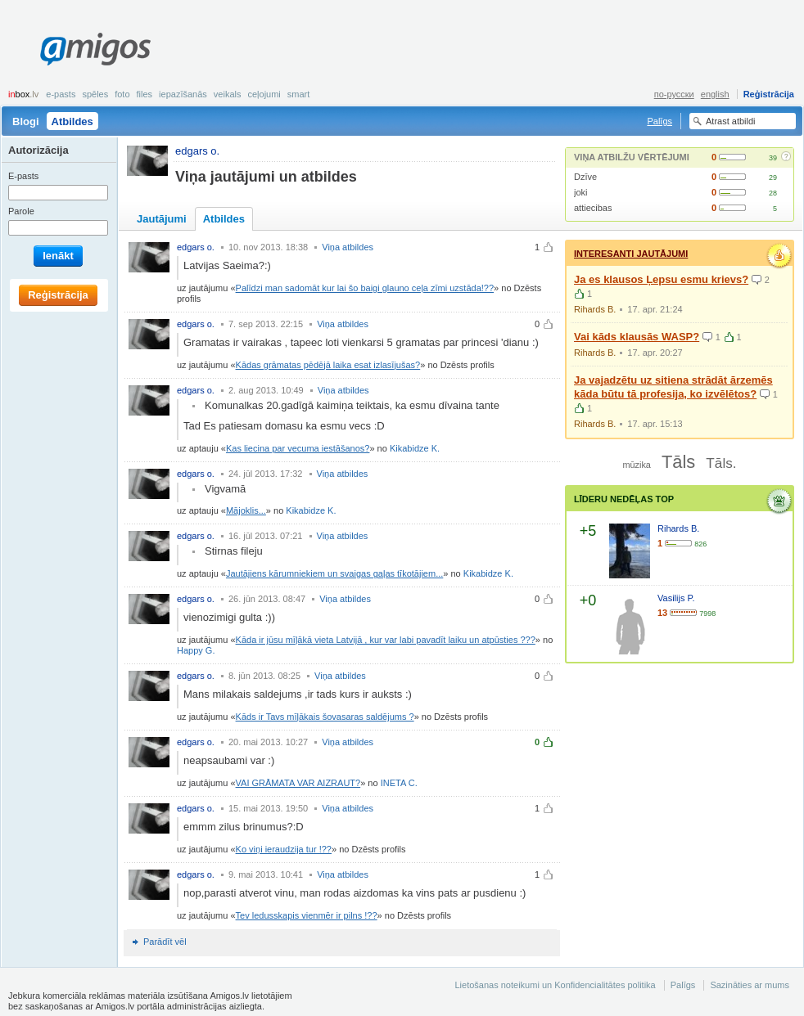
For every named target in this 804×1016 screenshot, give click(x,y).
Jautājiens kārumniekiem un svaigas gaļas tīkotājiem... (334, 573)
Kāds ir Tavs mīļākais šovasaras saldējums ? (325, 717)
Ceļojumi (263, 94)
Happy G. (196, 650)
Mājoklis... (246, 510)
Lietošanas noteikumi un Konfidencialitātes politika (554, 985)
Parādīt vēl (165, 941)
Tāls (678, 462)
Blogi (25, 121)
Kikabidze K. (415, 448)
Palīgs (659, 121)
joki (581, 192)
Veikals (228, 94)
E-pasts (60, 94)
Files (145, 94)
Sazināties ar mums (749, 985)
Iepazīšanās (183, 94)
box (23, 94)
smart (298, 94)
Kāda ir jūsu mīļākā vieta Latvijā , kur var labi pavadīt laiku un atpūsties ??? (385, 640)
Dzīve (585, 177)
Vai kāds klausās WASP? (636, 336)
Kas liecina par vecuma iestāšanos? (297, 448)
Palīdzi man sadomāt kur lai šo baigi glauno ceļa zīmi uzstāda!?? (365, 288)
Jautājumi (162, 219)
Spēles (95, 94)
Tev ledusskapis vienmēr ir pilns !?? (306, 915)
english (715, 94)
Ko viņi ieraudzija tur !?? (284, 849)
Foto (122, 94)
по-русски (674, 94)
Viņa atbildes (347, 247)
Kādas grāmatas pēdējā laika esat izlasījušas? (328, 365)
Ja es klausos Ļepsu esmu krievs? (661, 279)
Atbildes (72, 121)
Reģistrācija (768, 94)
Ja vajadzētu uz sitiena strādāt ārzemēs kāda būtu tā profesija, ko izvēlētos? (673, 387)
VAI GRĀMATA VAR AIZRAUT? (298, 783)
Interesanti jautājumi (631, 253)
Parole (21, 211)
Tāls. (721, 463)
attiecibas (593, 208)
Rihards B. (595, 309)
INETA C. (399, 783)
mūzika (636, 465)
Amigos (95, 49)
